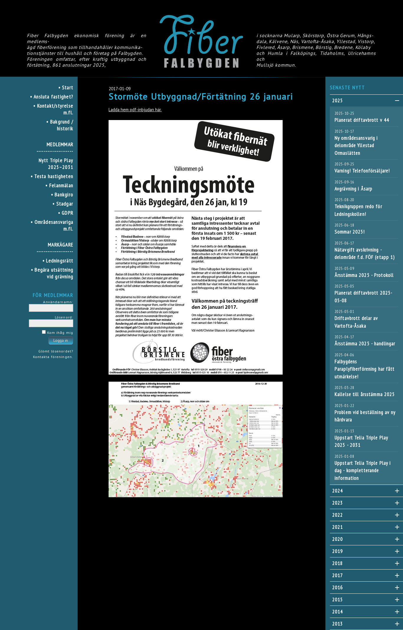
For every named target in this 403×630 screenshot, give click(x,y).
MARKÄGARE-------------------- (55, 248)
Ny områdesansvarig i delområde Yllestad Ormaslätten (356, 145)
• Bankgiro (62, 194)
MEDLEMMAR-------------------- (55, 148)
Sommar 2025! (350, 232)
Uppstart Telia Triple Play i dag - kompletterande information (363, 470)
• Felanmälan (59, 185)
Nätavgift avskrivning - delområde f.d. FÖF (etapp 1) (365, 254)
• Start (65, 87)
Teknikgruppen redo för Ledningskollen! (358, 210)
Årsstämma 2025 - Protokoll (364, 275)
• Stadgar (63, 203)
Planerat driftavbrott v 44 (362, 120)
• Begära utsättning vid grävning (52, 273)
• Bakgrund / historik (59, 125)
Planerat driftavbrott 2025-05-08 (363, 297)
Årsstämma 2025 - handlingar (365, 343)
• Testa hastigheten (52, 176)
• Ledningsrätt (57, 260)
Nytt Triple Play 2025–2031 (56, 163)
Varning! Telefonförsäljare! (362, 171)
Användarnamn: (58, 301)
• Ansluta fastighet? (51, 96)
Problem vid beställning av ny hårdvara (365, 416)
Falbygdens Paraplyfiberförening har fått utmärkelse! (364, 369)
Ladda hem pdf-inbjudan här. (135, 109)
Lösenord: (64, 317)
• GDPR (65, 212)
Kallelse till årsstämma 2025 (365, 394)
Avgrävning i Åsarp (353, 189)
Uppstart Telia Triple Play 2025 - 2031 (361, 441)
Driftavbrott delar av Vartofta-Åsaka (356, 322)
